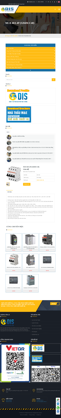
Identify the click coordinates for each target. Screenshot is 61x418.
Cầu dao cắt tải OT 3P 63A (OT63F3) (47, 247)
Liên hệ (55, 304)
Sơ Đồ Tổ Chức (35, 322)
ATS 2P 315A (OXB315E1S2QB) (13, 287)
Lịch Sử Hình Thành (36, 320)
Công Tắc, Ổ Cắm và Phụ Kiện (13, 51)
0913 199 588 (9, 400)
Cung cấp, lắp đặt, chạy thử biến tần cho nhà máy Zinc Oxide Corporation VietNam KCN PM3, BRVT (32, 153)
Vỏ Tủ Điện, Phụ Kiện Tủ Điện (13, 53)
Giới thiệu (9, 191)
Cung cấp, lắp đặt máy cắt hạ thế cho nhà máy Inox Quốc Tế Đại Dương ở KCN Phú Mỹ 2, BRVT (31, 158)
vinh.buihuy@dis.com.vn (41, 401)
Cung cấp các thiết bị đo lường (18, 136)
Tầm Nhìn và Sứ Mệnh (36, 325)
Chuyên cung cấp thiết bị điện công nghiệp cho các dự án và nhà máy (25, 141)
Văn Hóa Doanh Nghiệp (37, 328)
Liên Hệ (26, 184)
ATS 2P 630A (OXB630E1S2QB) (47, 267)
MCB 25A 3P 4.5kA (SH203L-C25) (13, 267)
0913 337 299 (9, 401)
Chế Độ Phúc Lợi (35, 334)
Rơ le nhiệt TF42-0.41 (30, 267)
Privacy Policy (32, 414)
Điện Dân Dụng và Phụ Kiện (13, 62)
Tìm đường (58, 400)
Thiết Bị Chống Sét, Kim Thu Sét (14, 59)
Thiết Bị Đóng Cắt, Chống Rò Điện (14, 64)
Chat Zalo (58, 404)
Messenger (58, 412)
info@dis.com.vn (40, 400)
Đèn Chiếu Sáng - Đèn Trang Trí (13, 67)
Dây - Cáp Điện (10, 48)
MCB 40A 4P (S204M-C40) (31, 167)
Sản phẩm (15, 35)
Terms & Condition (23, 414)
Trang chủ (8, 35)
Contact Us (38, 414)
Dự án (8, 132)
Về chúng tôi (34, 331)
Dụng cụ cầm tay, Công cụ (12, 56)
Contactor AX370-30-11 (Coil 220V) (30, 287)
